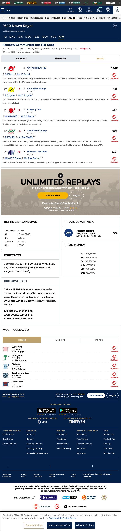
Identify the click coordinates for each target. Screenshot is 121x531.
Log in (76, 195)
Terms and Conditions (6, 486)
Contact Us (62, 434)
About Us (30, 434)
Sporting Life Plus (34, 444)
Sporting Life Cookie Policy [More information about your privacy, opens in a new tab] (62, 518)
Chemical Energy (36, 67)
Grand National (9, 444)
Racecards (81, 434)
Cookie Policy (73, 486)
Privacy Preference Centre (56, 486)
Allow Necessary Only (59, 525)
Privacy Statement (37, 486)
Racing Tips (109, 434)
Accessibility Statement (37, 453)
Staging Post (34, 109)
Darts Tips (108, 448)
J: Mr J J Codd (82, 236)
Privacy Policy (24, 486)
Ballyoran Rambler (37, 151)
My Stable (81, 453)
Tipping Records (111, 458)
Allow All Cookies (84, 525)
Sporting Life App (34, 448)
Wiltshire (17, 346)
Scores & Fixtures (84, 444)
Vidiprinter (81, 448)
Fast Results (82, 439)
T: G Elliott (96, 236)
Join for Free (53, 195)
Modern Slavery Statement (38, 458)
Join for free (96, 395)
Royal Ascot (7, 439)
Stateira (16, 364)
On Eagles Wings (36, 88)
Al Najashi (17, 355)
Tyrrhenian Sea (20, 373)
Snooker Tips (109, 453)
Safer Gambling (64, 448)
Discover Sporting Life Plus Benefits (60, 203)
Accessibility (62, 444)
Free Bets (81, 458)
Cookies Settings (34, 525)
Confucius (17, 381)
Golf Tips (107, 444)
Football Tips (109, 439)
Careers (29, 439)
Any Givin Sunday (37, 130)
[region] (60, 521)
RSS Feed (30, 463)
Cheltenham (8, 434)
